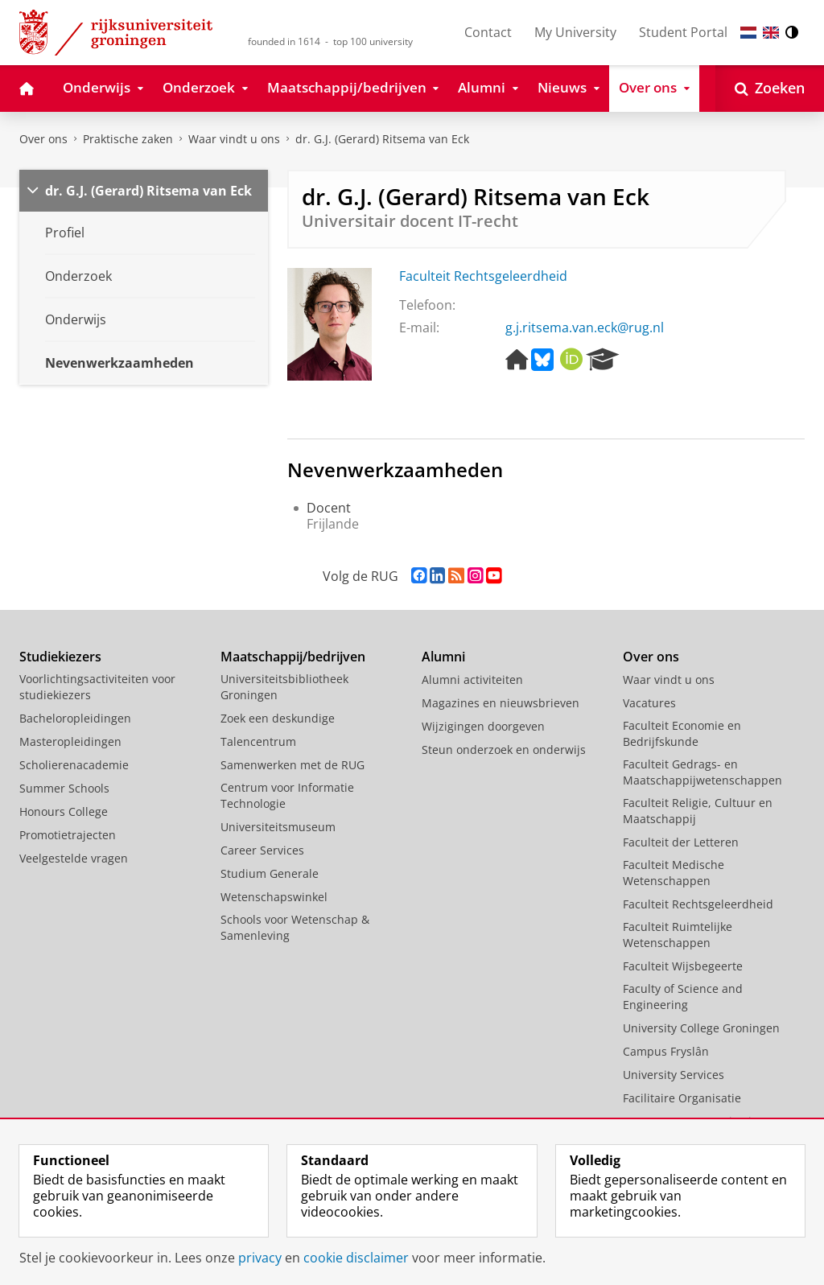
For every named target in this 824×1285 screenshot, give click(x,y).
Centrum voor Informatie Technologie (287, 795)
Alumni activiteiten (472, 679)
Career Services (262, 850)
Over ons (43, 138)
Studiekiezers (60, 657)
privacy (260, 1257)
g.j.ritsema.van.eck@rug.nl (584, 327)
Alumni (443, 657)
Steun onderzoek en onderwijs (504, 749)
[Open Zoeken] (769, 88)
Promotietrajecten (67, 834)
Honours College (63, 811)
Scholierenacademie (74, 764)
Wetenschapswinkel (274, 896)
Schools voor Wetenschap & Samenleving (294, 927)
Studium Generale (269, 873)
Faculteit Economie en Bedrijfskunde (682, 733)
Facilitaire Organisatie (682, 1098)
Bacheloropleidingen (75, 718)
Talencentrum (258, 741)
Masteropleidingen (70, 741)
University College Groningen (701, 1028)
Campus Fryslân (666, 1051)
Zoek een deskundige (277, 718)
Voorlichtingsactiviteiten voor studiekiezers (97, 686)
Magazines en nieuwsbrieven (500, 702)
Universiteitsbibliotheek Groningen (284, 686)
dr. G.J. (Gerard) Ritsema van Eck (382, 138)
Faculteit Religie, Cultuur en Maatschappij (697, 810)
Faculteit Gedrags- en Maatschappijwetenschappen (702, 772)
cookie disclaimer (356, 1257)
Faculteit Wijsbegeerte (683, 966)
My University (575, 32)
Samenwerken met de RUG (292, 764)
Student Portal (683, 32)
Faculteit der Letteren (681, 842)
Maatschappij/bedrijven (292, 657)
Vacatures (649, 702)
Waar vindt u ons (234, 138)
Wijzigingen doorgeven (483, 726)
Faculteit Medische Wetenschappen (673, 872)
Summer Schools (64, 788)
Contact (488, 32)
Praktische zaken (128, 138)
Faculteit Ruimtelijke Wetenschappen (677, 934)
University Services (673, 1074)
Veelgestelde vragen (73, 858)
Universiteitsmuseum (278, 826)
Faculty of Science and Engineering (683, 996)
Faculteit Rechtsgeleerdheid (483, 276)
